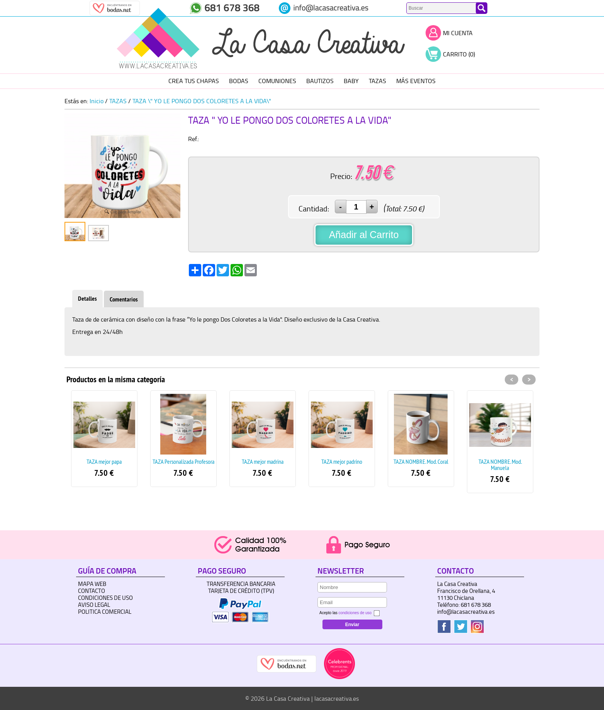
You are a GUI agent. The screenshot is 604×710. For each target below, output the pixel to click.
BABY (351, 81)
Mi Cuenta (458, 33)
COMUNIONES (277, 81)
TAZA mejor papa (104, 461)
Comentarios (124, 299)
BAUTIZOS (320, 81)
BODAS (238, 81)
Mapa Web (92, 584)
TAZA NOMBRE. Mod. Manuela (500, 465)
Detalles (87, 299)
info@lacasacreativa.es (466, 612)
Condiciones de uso (105, 598)
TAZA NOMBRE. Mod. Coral (421, 461)
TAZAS (377, 81)
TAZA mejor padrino (341, 461)
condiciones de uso (355, 613)
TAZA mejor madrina (262, 461)
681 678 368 (476, 605)
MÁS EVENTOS (416, 81)
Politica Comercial (104, 612)
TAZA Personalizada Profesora (183, 461)
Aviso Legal (94, 605)
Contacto (91, 591)
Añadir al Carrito (364, 234)
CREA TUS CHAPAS (193, 81)
